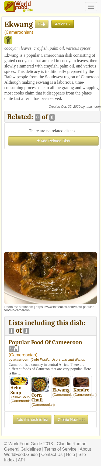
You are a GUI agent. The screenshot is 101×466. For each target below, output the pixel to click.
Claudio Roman (71, 443)
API (21, 460)
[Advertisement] (50, 201)
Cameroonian (19, 32)
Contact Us (51, 454)
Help (70, 454)
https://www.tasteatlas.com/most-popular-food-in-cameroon (49, 308)
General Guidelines (22, 449)
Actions (63, 24)
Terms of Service (60, 449)
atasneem (93, 107)
